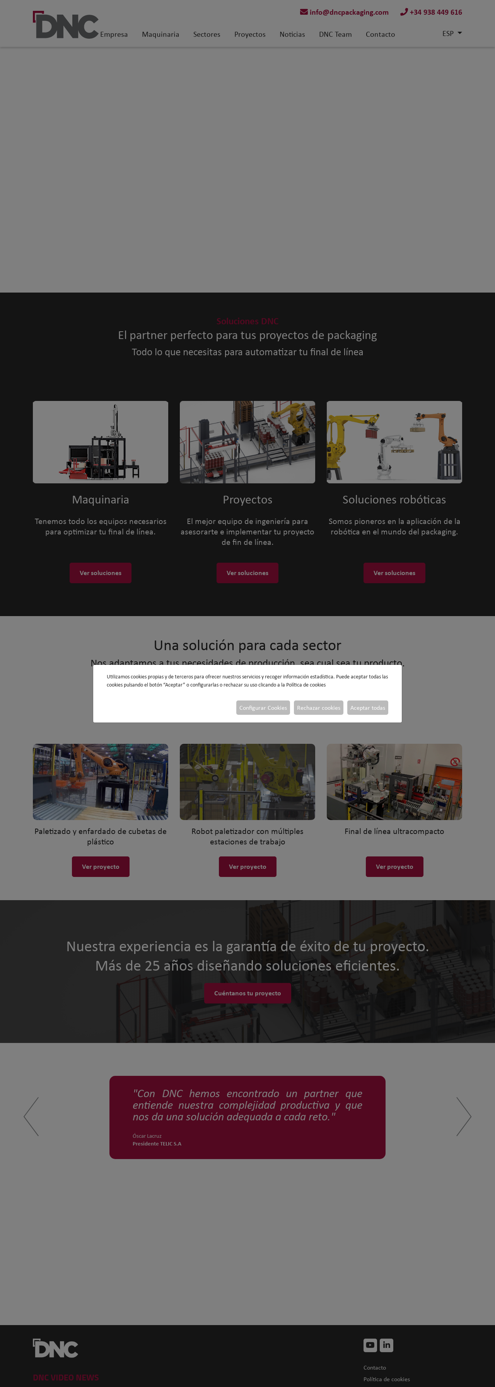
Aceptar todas (367, 707)
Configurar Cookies (263, 707)
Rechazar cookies (318, 707)
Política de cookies (306, 685)
